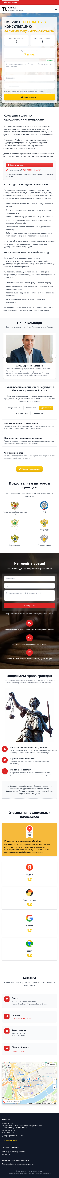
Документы (38, 413)
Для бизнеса (46, 408)
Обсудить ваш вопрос (29, 469)
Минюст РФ (6, 1154)
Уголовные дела (22, 413)
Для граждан (31, 408)
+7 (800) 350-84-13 (31, 170)
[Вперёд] (53, 355)
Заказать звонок (18, 1051)
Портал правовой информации (13, 1151)
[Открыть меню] (56, 8)
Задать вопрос (15, 165)
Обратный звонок (10, 2)
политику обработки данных (36, 91)
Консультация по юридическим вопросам (24, 117)
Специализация (14, 408)
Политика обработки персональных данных (18, 1164)
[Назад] (5, 355)
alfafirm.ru (39, 1174)
